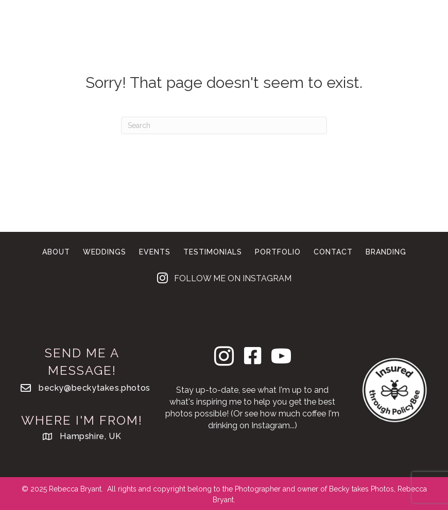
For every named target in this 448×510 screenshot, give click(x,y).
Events (241, 25)
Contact (257, 38)
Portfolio (343, 25)
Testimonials (212, 252)
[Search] (224, 125)
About (288, 25)
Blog (305, 38)
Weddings (186, 25)
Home (134, 25)
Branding (198, 38)
